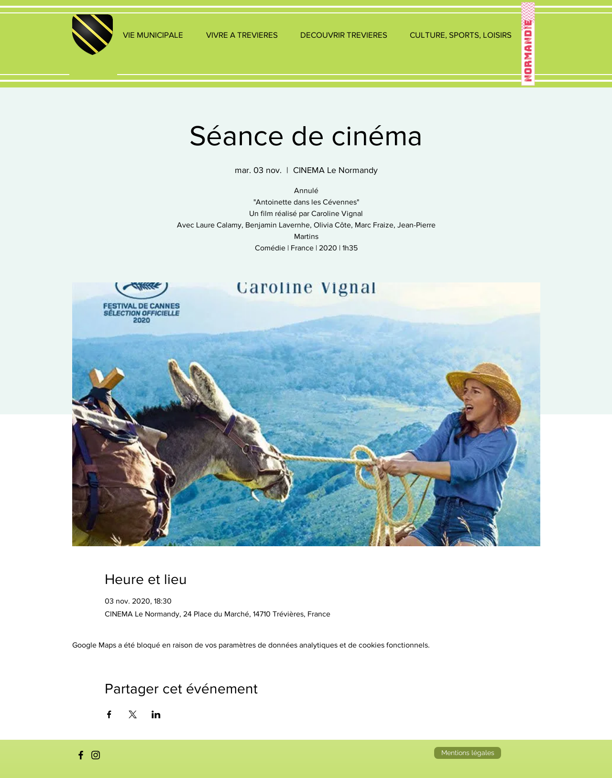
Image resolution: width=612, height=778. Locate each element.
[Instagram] (95, 755)
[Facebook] (81, 755)
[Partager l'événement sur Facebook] (109, 714)
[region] (93, 46)
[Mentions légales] (467, 753)
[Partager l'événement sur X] (132, 714)
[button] (153, 34)
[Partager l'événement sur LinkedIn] (156, 714)
